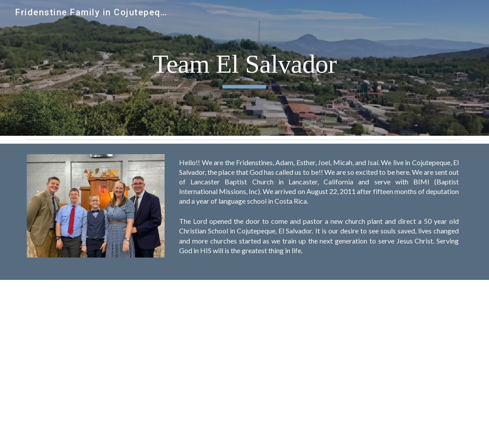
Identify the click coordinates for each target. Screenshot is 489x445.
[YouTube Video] (133, 362)
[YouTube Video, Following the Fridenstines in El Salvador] (356, 362)
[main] (244, 68)
